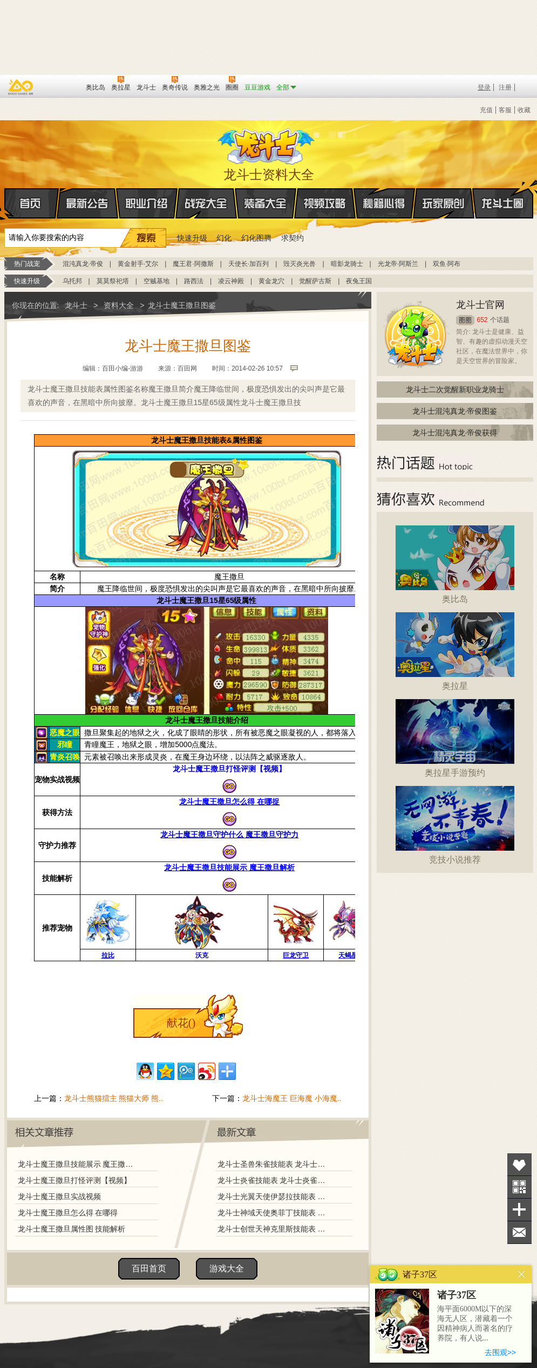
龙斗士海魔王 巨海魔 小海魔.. (292, 1098)
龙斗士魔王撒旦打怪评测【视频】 (74, 1180)
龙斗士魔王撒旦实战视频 (59, 1196)
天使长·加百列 (248, 264)
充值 (486, 110)
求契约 (292, 238)
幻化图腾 (256, 238)
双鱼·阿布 (446, 264)
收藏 (524, 110)
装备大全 (265, 203)
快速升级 (192, 238)
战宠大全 (206, 203)
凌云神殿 (231, 281)
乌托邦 (72, 281)
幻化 (224, 238)
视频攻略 (325, 203)
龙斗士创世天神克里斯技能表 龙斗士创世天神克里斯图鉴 (273, 1229)
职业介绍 (147, 203)
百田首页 (149, 1268)
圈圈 (465, 320)
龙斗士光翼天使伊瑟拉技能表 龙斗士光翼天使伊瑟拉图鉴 (273, 1196)
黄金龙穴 (271, 281)
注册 (505, 87)
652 (482, 320)
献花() (181, 1023)
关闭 (521, 1274)
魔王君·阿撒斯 (193, 264)
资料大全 (119, 305)
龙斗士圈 (502, 193)
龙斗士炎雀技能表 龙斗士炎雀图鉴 (273, 1180)
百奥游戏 (21, 87)
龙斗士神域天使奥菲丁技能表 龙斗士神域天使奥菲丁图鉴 (273, 1212)
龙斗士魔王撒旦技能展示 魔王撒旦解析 (78, 1164)
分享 (519, 1210)
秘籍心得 (384, 203)
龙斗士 (267, 144)
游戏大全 (226, 1268)
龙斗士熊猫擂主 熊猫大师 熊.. (114, 1098)
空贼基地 (156, 281)
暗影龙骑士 (347, 264)
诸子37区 (456, 1295)
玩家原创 (443, 203)
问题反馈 (519, 1232)
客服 (505, 110)
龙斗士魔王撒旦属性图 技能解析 (72, 1229)
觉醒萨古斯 (315, 281)
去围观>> (500, 1352)
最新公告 (87, 203)
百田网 (61, 86)
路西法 (193, 281)
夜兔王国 (359, 281)
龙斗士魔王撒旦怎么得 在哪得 (68, 1212)
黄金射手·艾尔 (138, 264)
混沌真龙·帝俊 (83, 264)
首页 (5, 203)
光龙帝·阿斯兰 (398, 264)
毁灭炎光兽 (299, 264)
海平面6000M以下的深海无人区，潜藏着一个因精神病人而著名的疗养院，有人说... (475, 1323)
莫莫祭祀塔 (113, 281)
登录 (484, 87)
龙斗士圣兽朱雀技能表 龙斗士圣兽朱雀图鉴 (273, 1164)
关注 (519, 1187)
